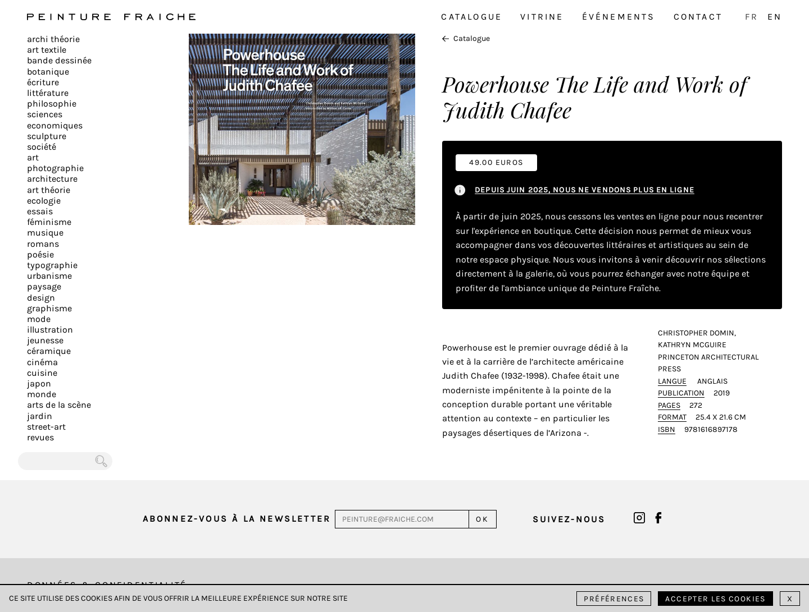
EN (774, 16)
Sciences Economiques (55, 119)
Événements (619, 16)
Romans (43, 243)
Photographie (55, 168)
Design (41, 297)
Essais (40, 211)
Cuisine (42, 372)
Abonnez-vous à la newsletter (237, 518)
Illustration (50, 329)
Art (33, 157)
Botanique (48, 71)
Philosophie (51, 103)
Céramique (49, 351)
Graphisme (49, 308)
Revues (40, 437)
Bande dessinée (59, 60)
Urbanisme (49, 275)
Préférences (614, 599)
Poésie (40, 254)
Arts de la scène (59, 404)
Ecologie (44, 200)
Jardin (39, 416)
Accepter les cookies (715, 599)
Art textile (46, 49)
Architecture (52, 178)
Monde (41, 394)
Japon (39, 383)
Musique (45, 232)
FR (751, 16)
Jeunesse (45, 340)
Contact (698, 16)
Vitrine (541, 16)
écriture (43, 82)
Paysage (44, 286)
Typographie (52, 265)
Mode (39, 319)
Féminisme (49, 222)
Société (41, 146)
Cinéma (42, 362)
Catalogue (471, 16)
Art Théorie (48, 190)
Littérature (48, 93)
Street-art (46, 426)
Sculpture (46, 136)
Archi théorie (53, 39)
